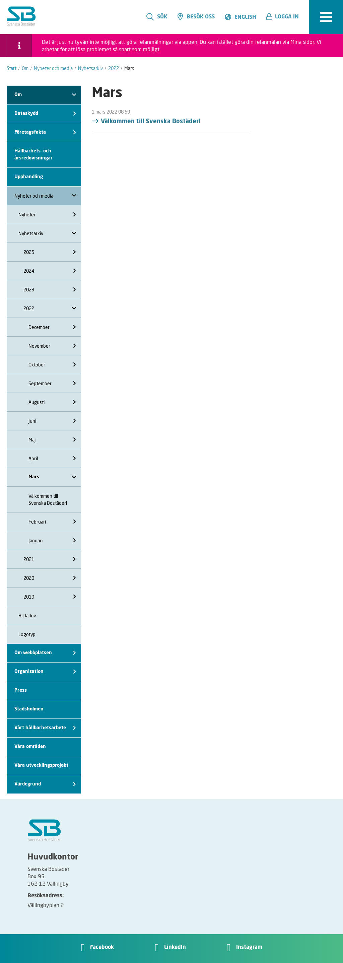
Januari (52, 540)
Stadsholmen (29, 709)
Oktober (52, 364)
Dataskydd (45, 113)
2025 (49, 252)
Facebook (102, 947)
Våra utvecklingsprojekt (41, 765)
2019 (49, 597)
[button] (285, 17)
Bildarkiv (27, 615)
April (52, 458)
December (52, 327)
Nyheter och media (45, 196)
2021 (49, 559)
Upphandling (28, 177)
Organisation (45, 671)
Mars (52, 477)
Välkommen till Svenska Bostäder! (47, 499)
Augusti (52, 402)
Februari (52, 522)
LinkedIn (175, 947)
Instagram (249, 947)
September (52, 383)
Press (20, 690)
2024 (49, 271)
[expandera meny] (326, 17)
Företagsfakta (45, 132)
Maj (52, 439)
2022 (49, 308)
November (52, 346)
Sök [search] (156, 16)
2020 (49, 578)
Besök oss (196, 16)
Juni (52, 421)
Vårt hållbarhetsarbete (45, 728)
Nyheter (47, 214)
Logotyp (27, 634)
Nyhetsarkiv (47, 233)
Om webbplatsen (45, 653)
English (245, 17)
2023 (49, 289)
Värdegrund (45, 784)
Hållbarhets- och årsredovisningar (33, 154)
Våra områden (30, 746)
